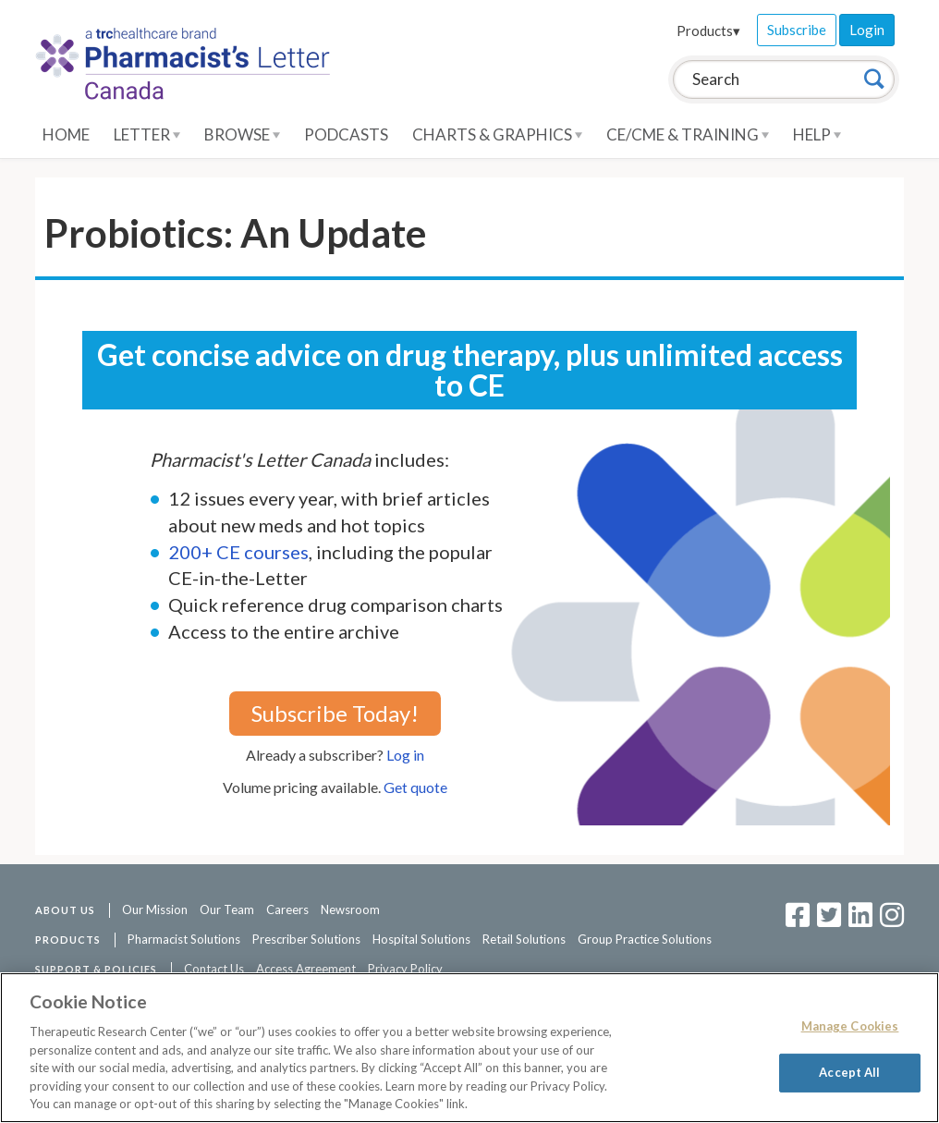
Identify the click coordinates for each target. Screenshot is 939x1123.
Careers (287, 909)
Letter (147, 134)
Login (866, 29)
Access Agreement (306, 968)
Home (66, 134)
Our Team (227, 909)
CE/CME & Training (687, 134)
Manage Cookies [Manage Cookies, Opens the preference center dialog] (850, 1026)
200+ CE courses (238, 552)
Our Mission (155, 909)
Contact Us (214, 968)
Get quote (415, 787)
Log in (405, 754)
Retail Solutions (524, 939)
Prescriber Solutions (306, 939)
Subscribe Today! (335, 713)
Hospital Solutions (421, 939)
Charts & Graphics (497, 134)
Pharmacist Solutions (184, 939)
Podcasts (346, 134)
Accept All (849, 1072)
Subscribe (796, 29)
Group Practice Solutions (645, 939)
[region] (469, 1047)
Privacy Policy (405, 968)
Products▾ (708, 30)
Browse (242, 134)
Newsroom (350, 909)
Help (817, 134)
